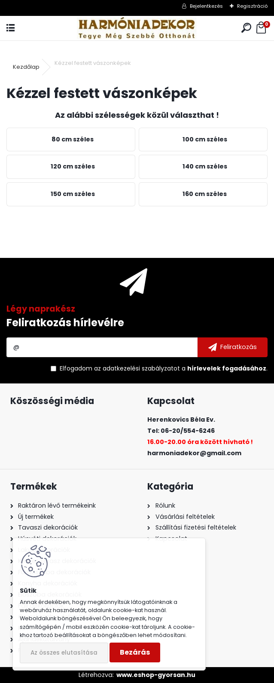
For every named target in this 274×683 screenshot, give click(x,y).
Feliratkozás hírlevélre (65, 322)
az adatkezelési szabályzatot (137, 368)
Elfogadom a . (164, 368)
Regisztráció (252, 6)
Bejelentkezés (206, 6)
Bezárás (135, 652)
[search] (246, 28)
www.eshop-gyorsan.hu (155, 675)
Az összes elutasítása (63, 653)
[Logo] (137, 28)
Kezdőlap (26, 67)
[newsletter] (232, 347)
